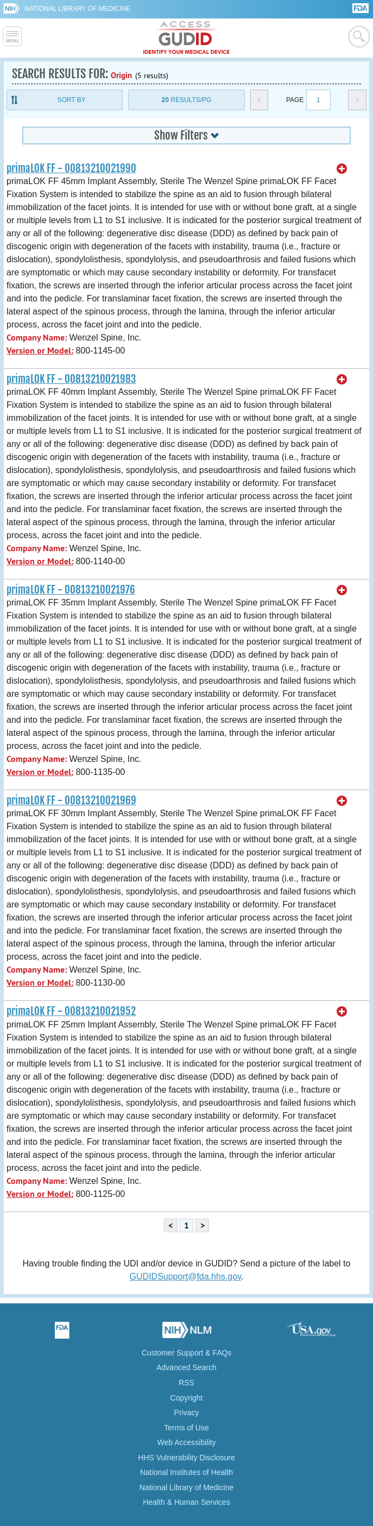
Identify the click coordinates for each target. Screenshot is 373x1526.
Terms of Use (186, 1427)
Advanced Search (186, 1367)
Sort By (72, 100)
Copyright (186, 1397)
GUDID (186, 38)
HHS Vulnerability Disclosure (186, 1457)
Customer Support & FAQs (187, 1352)
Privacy (186, 1412)
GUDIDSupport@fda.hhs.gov (185, 1276)
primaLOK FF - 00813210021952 (71, 1011)
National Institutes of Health (186, 1472)
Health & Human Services (186, 1502)
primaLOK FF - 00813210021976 (71, 589)
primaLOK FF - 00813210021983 (71, 379)
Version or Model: (40, 350)
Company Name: (37, 337)
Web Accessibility (186, 1442)
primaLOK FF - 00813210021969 (71, 800)
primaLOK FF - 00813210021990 (71, 168)
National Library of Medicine (77, 8)
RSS (186, 1382)
